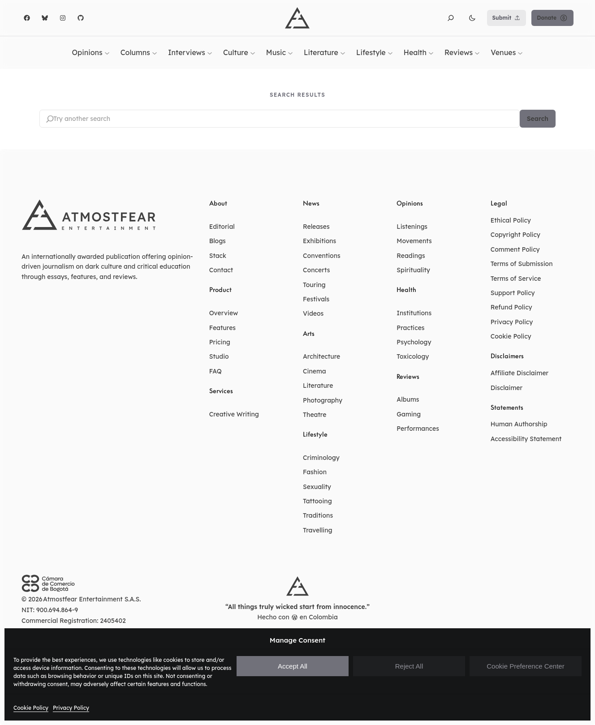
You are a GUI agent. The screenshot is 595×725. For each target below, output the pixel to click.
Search (537, 119)
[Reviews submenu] (477, 52)
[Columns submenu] (154, 52)
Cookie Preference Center (525, 666)
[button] (450, 18)
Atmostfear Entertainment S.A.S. (92, 599)
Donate (552, 17)
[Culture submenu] (252, 52)
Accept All (292, 666)
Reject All (409, 666)
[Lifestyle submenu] (390, 52)
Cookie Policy (30, 707)
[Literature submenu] (342, 52)
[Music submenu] (290, 52)
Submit (506, 17)
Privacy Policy (71, 707)
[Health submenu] (431, 52)
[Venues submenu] (520, 52)
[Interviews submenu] (209, 52)
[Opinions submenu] (107, 52)
